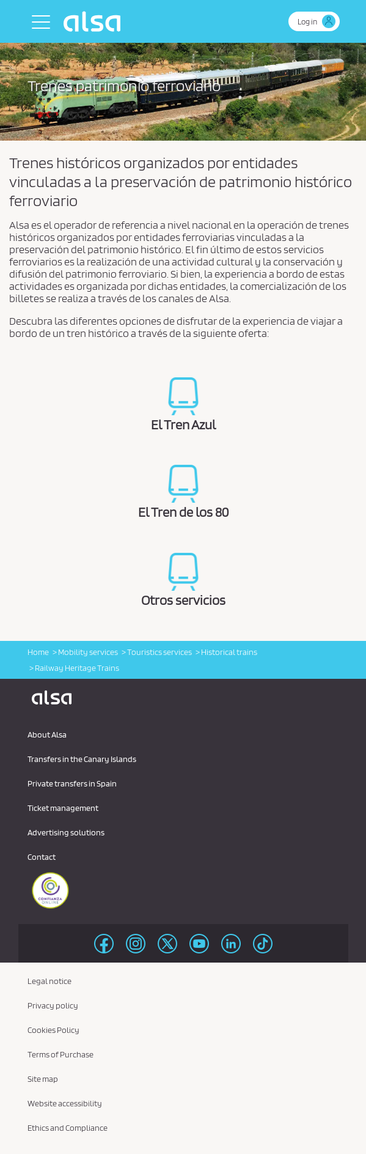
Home (38, 652)
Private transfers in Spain (72, 783)
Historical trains (229, 652)
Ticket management (62, 808)
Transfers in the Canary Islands (81, 759)
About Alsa (47, 734)
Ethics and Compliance (67, 1128)
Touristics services (159, 652)
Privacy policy (52, 1005)
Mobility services (88, 652)
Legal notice (49, 981)
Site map (42, 1079)
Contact (41, 857)
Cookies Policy (53, 1030)
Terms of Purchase (60, 1054)
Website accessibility (64, 1103)
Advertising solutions (65, 832)
